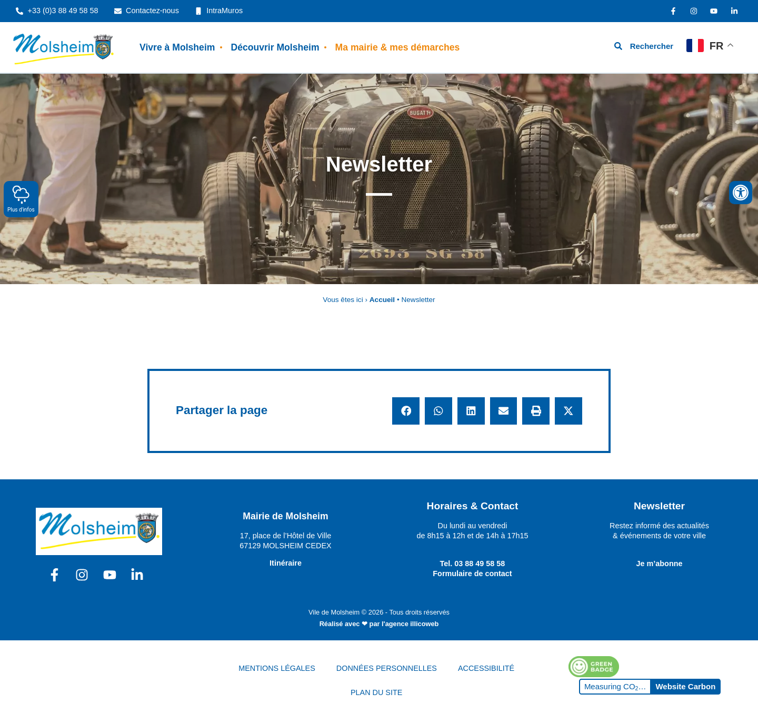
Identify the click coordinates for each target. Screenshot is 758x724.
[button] (406, 411)
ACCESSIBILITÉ (486, 668)
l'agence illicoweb (410, 624)
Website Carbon (685, 686)
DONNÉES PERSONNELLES (386, 668)
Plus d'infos (21, 199)
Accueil (382, 300)
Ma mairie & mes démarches (397, 47)
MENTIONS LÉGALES (276, 668)
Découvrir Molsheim (275, 47)
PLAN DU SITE (376, 692)
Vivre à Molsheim (177, 47)
